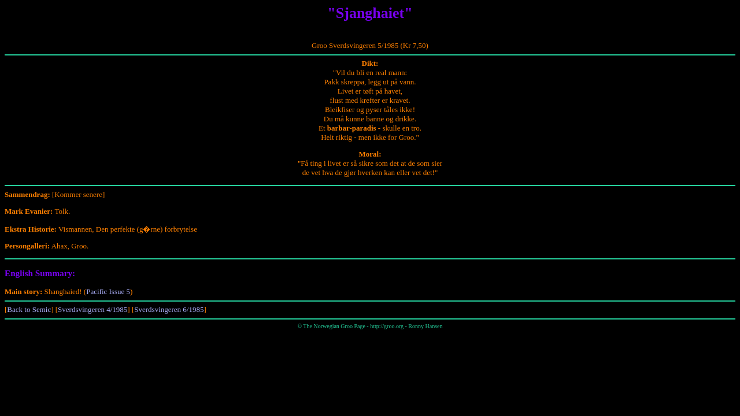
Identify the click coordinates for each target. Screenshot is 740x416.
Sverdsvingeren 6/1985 (169, 309)
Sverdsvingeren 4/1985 (92, 309)
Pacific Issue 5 (108, 291)
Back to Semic (29, 309)
